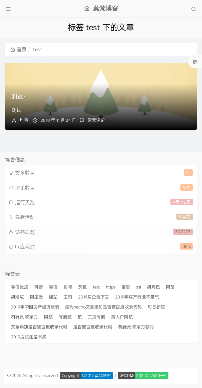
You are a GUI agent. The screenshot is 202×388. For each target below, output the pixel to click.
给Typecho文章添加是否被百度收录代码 (103, 307)
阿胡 (170, 287)
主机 (68, 297)
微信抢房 (19, 287)
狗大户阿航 (122, 317)
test (96, 287)
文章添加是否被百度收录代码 (39, 327)
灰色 (82, 287)
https (110, 287)
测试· (19, 96)
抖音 (38, 287)
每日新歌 (156, 307)
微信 (53, 287)
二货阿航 (96, 317)
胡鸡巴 (153, 287)
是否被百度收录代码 (92, 327)
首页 (18, 49)
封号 (68, 287)
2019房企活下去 (93, 297)
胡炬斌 (17, 297)
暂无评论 (96, 120)
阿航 (48, 317)
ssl (138, 287)
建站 (53, 297)
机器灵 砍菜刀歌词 (136, 327)
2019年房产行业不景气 (137, 297)
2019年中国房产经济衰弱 (35, 307)
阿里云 (36, 297)
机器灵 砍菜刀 (24, 317)
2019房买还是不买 (28, 337)
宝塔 (125, 287)
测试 (17, 110)
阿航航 (65, 317)
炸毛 (24, 120)
